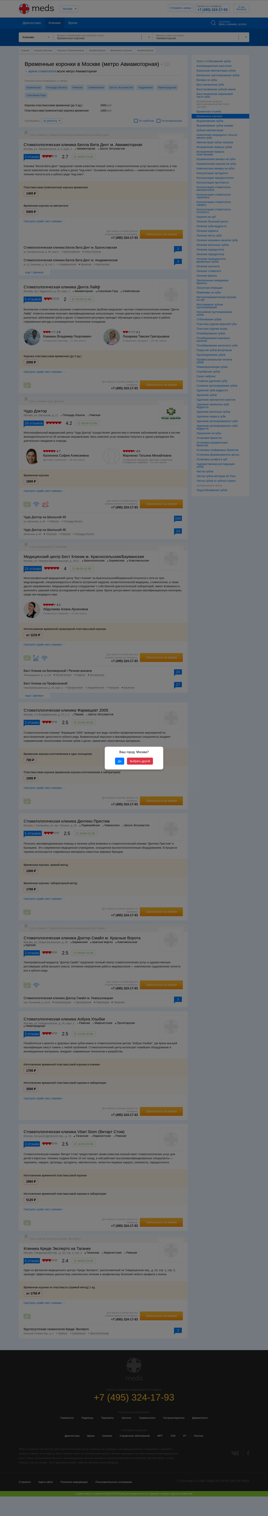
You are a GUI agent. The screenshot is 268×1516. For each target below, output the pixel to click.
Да (119, 761)
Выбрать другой (140, 761)
